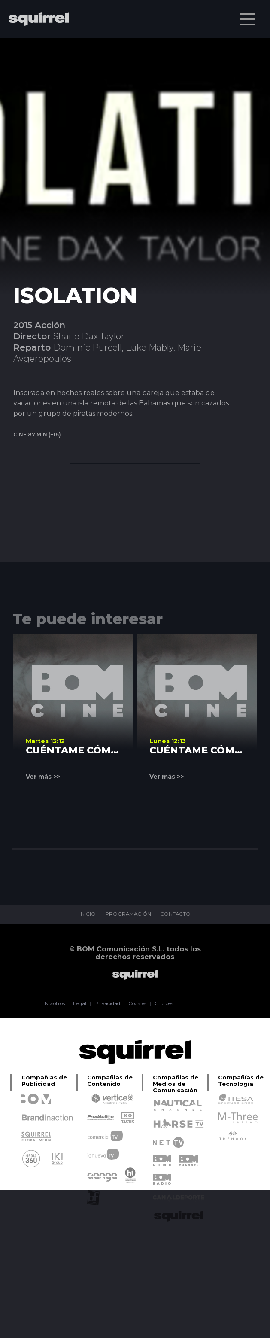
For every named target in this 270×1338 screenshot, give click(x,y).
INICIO (87, 914)
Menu (248, 15)
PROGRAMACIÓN (127, 914)
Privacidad (107, 1004)
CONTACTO (176, 914)
